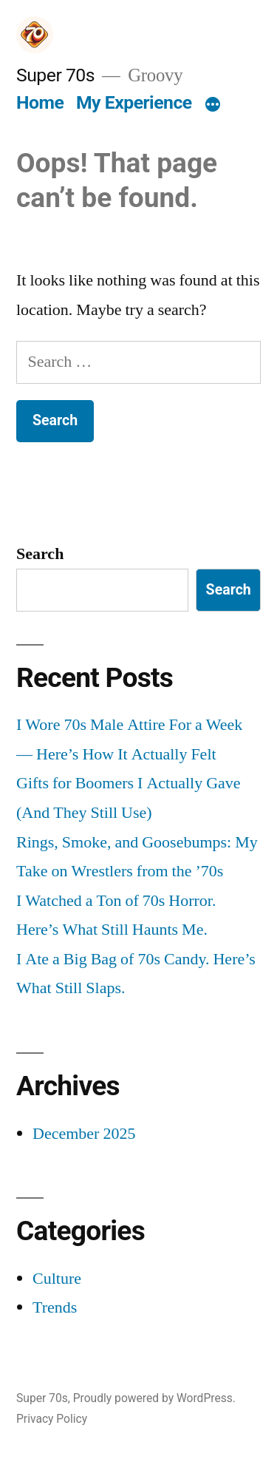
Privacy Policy (51, 1419)
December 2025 (84, 1133)
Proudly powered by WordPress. (154, 1398)
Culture (57, 1278)
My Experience (134, 102)
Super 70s (55, 75)
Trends (55, 1307)
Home (40, 102)
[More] (213, 106)
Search (40, 554)
